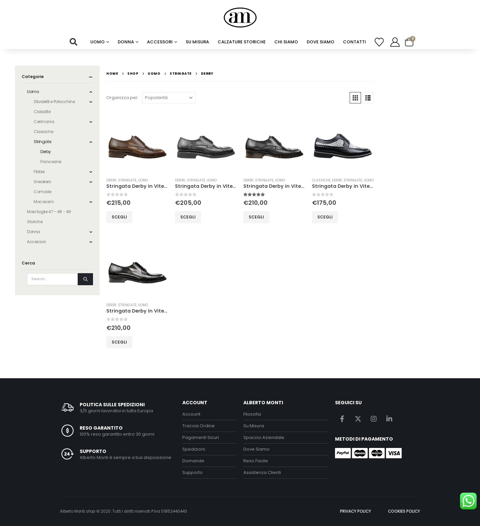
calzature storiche (242, 42)
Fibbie (39, 171)
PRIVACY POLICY (355, 511)
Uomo (97, 42)
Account (191, 414)
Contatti (354, 42)
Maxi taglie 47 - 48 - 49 (49, 211)
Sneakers (42, 181)
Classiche (321, 180)
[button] (74, 42)
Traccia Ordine (198, 426)
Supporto (192, 472)
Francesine (50, 161)
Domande (193, 461)
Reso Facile (255, 461)
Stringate (127, 180)
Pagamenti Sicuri (200, 437)
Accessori (160, 42)
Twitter (358, 418)
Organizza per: (122, 97)
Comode (42, 191)
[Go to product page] (137, 141)
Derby (111, 180)
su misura (197, 42)
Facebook (342, 418)
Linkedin (389, 418)
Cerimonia (44, 121)
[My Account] (395, 42)
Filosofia (252, 414)
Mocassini (43, 201)
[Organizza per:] (168, 97)
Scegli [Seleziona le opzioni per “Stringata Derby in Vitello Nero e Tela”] (325, 217)
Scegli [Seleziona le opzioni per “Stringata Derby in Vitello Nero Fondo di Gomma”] (188, 217)
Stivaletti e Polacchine (54, 101)
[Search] (85, 279)
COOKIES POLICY (404, 511)
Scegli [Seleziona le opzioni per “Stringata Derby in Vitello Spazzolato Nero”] (119, 342)
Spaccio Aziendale (263, 437)
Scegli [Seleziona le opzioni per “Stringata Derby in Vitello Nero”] (256, 217)
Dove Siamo (320, 42)
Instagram (373, 418)
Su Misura (253, 426)
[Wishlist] (379, 42)
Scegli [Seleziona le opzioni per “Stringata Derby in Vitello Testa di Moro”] (119, 217)
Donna (126, 42)
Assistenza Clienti (262, 472)
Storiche (35, 221)
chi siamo (286, 42)
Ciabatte (42, 111)
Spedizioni (193, 449)
